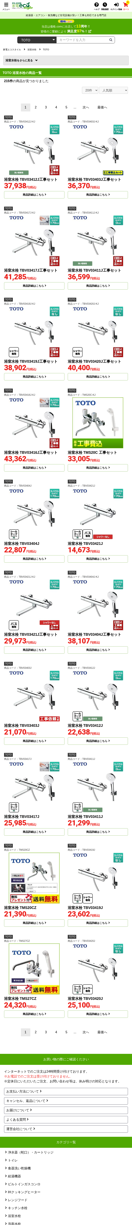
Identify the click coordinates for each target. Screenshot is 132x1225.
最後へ (102, 107)
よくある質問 (16, 1119)
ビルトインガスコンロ (24, 1184)
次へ (86, 107)
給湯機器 (14, 1176)
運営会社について (19, 1129)
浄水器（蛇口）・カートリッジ (30, 1152)
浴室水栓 (19, 60)
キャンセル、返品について (25, 1101)
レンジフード (17, 1200)
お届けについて (17, 1110)
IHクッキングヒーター (24, 1192)
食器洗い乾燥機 (19, 1168)
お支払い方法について (22, 1091)
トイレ (13, 1160)
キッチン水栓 (17, 1208)
